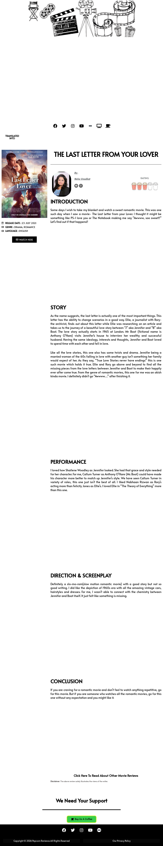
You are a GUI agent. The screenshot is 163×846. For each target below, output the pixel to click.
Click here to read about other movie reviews (106, 775)
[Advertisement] (81, 61)
